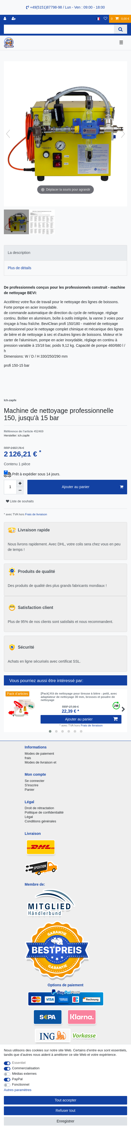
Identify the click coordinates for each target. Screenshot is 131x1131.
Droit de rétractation (39, 808)
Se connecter (34, 781)
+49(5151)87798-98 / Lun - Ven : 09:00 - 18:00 (65, 7)
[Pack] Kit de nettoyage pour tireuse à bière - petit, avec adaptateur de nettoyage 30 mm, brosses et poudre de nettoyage (79, 697)
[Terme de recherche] (59, 29)
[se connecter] (5, 19)
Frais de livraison (35, 514)
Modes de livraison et (40, 762)
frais (28, 758)
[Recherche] (120, 29)
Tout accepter (65, 1100)
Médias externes (24, 1074)
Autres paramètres (17, 1090)
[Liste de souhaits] (105, 19)
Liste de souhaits (20, 501)
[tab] (65, 252)
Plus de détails (19, 268)
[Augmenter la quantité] (20, 483)
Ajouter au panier (92, 487)
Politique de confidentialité (44, 812)
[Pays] (98, 19)
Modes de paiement (39, 753)
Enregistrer (65, 1121)
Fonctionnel (20, 1084)
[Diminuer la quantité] (20, 490)
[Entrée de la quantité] (10, 487)
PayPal (17, 1079)
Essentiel (19, 1063)
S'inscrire (31, 785)
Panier (29, 790)
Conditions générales (40, 821)
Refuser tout (65, 1110)
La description (19, 253)
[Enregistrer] (14, 19)
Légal (29, 817)
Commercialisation (26, 1068)
